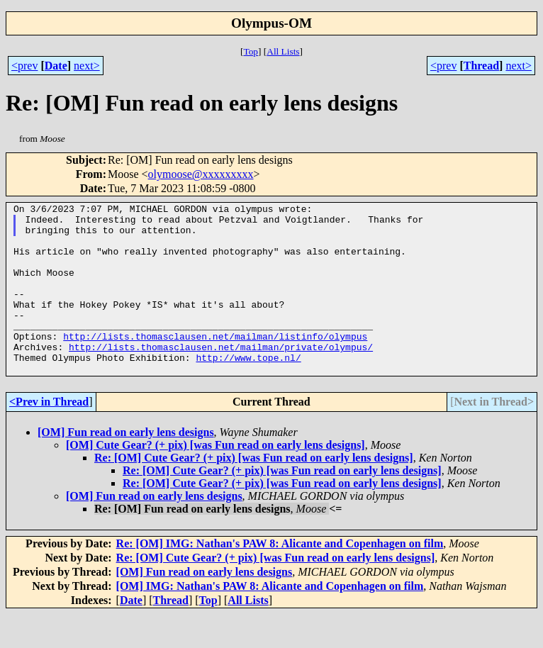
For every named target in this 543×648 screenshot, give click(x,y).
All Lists (283, 51)
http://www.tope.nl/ (248, 389)
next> (87, 66)
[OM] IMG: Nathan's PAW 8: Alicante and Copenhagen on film (270, 620)
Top (250, 51)
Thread (481, 66)
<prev (24, 66)
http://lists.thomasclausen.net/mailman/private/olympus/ (221, 376)
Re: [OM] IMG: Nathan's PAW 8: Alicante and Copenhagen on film (280, 577)
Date (56, 66)
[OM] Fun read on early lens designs (126, 466)
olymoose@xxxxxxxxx (201, 174)
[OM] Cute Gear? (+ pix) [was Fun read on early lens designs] (215, 479)
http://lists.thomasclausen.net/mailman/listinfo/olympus (215, 363)
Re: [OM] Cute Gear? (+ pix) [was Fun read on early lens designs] (253, 492)
